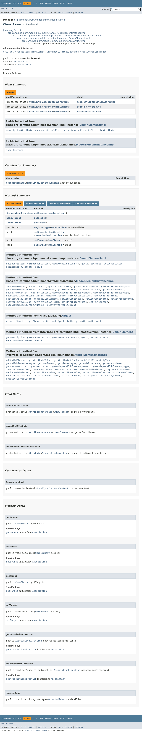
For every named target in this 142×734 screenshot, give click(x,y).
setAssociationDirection (49, 232)
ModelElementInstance (93, 51)
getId (84, 263)
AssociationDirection (55, 102)
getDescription (15, 263)
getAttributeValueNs (86, 286)
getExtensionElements (65, 263)
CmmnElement (38, 51)
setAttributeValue (71, 299)
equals (42, 286)
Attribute (35, 102)
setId (38, 267)
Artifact (8, 51)
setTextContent (98, 302)
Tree (41, 3)
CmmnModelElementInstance (63, 51)
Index (63, 3)
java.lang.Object (12, 30)
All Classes (7, 9)
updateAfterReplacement (61, 305)
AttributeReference (41, 107)
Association (22, 51)
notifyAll (58, 321)
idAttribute (107, 130)
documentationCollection (50, 130)
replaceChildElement (18, 299)
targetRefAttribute (89, 111)
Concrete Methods (86, 203)
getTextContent (40, 292)
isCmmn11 (96, 263)
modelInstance (14, 150)
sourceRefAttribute (89, 107)
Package (17, 3)
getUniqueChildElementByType (111, 292)
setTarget (40, 245)
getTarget (40, 222)
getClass (34, 321)
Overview (6, 3)
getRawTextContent (17, 292)
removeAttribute (56, 295)
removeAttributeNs (79, 295)
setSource (40, 240)
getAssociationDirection (49, 213)
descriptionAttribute (19, 130)
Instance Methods (60, 203)
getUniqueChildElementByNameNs (71, 292)
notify (46, 321)
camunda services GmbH (35, 731)
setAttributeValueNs (18, 302)
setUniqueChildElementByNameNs (25, 305)
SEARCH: (105, 9)
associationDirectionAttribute (96, 102)
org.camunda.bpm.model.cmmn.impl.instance (39, 19)
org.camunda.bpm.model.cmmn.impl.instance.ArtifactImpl (54, 41)
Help (69, 3)
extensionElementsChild (82, 130)
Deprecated (51, 3)
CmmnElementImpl (92, 124)
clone (9, 321)
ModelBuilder (59, 227)
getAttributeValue (59, 286)
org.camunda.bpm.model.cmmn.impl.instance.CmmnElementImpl (53, 38)
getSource (40, 218)
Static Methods (35, 203)
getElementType (67, 289)
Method (42, 12)
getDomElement (46, 289)
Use (35, 3)
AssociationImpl (16, 183)
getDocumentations (38, 263)
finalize (20, 321)
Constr (32, 12)
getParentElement (113, 289)
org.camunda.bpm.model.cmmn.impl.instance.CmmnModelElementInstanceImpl (57, 35)
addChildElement (16, 286)
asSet (32, 286)
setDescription (113, 263)
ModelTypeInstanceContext (43, 183)
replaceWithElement (46, 299)
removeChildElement (105, 295)
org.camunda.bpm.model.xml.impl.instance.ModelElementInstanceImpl (47, 33)
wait (82, 321)
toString (72, 321)
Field (23, 12)
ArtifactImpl (21, 61)
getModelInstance (89, 289)
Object (66, 315)
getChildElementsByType (115, 286)
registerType (42, 227)
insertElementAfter (31, 295)
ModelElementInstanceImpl (95, 144)
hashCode (11, 295)
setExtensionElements (19, 267)
